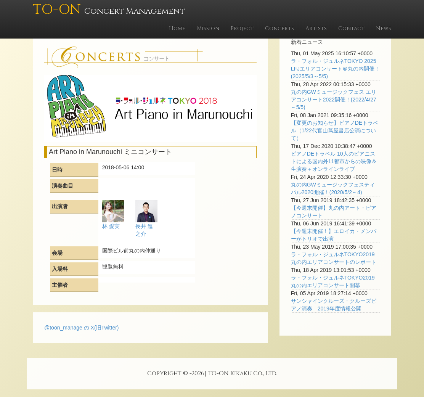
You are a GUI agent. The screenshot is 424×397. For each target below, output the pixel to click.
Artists (316, 28)
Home (177, 28)
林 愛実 (111, 226)
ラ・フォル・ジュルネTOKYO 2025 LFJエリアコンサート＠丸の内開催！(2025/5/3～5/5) (335, 68)
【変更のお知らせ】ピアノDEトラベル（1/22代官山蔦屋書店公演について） (334, 130)
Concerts (279, 28)
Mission (208, 28)
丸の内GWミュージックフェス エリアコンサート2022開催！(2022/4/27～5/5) (333, 99)
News (383, 28)
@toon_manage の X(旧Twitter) (81, 328)
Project (242, 28)
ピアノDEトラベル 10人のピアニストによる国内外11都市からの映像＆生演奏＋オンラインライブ (334, 161)
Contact (351, 28)
